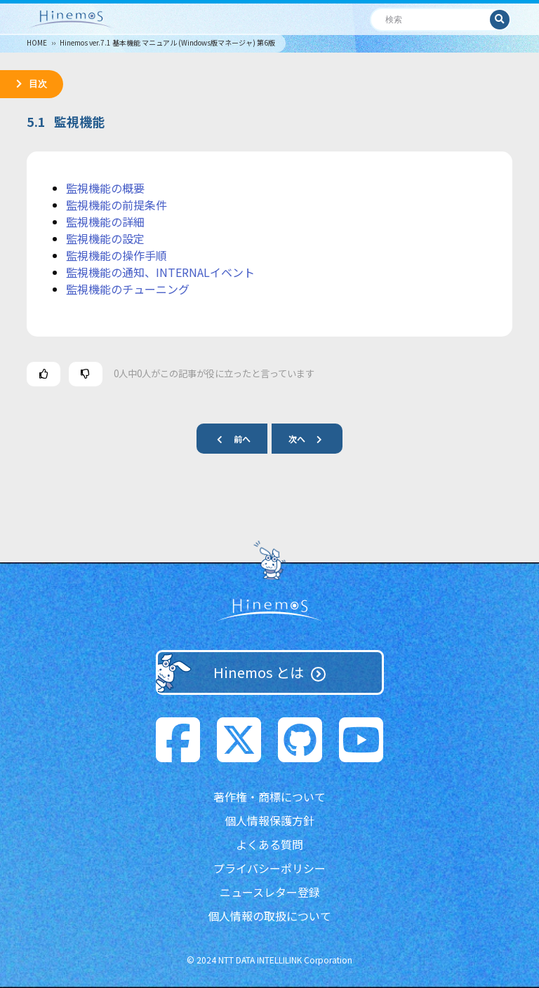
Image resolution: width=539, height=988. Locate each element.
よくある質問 (269, 844)
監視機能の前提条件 (116, 204)
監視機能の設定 (105, 238)
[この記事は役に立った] (43, 374)
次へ (310, 439)
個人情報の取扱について (269, 915)
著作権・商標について (269, 796)
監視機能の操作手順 (116, 255)
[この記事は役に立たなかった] (85, 374)
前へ (228, 439)
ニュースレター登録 (270, 892)
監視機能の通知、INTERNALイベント (160, 272)
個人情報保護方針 (269, 820)
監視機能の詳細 (105, 221)
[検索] (430, 19)
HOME (37, 42)
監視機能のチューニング (127, 288)
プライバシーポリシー (269, 868)
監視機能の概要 (105, 188)
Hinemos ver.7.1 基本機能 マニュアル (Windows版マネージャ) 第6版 (167, 42)
